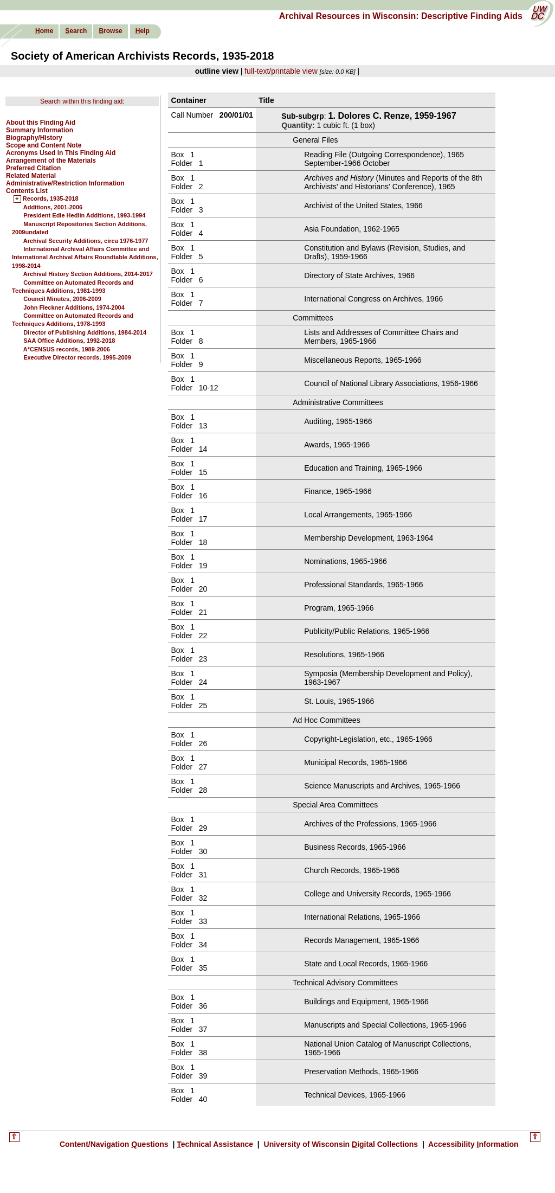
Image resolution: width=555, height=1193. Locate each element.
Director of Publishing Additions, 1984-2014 (84, 332)
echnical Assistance (216, 1144)
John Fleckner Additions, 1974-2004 (74, 307)
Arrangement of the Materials (51, 160)
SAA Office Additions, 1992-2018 (69, 340)
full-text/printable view (281, 71)
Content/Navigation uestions (115, 1144)
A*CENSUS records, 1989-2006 (66, 349)
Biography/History (34, 138)
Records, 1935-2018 (51, 199)
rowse (110, 31)
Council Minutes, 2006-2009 (62, 299)
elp (142, 31)
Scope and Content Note (43, 145)
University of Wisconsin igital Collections (341, 1144)
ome (44, 31)
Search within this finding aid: (82, 101)
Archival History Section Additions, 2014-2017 (88, 274)
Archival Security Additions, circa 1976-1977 (86, 241)
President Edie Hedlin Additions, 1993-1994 (84, 215)
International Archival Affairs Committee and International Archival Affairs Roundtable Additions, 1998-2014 (85, 257)
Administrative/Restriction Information (65, 183)
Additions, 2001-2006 (52, 207)
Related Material (31, 175)
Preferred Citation (33, 168)
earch (76, 31)
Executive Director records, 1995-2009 (77, 357)
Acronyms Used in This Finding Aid (60, 153)
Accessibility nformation (473, 1144)
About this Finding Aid (40, 122)
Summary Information (39, 130)
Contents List (27, 191)
